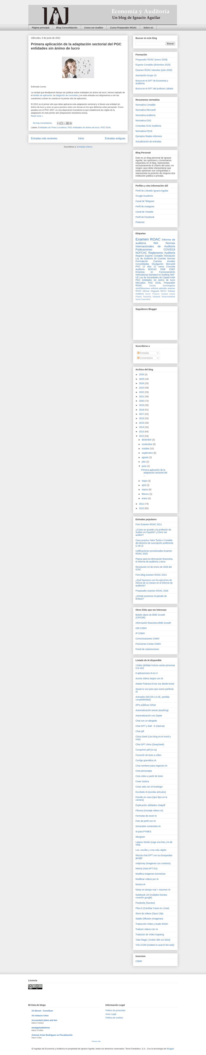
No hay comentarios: (43, 123)
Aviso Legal (110, 1014)
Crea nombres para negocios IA (151, 765)
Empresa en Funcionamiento (155, 272)
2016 (142, 418)
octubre (146, 448)
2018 (142, 409)
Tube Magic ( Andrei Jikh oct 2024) (153, 940)
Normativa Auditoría (145, 115)
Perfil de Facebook (145, 217)
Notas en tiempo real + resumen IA (153, 889)
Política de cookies (114, 1017)
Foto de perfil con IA (146, 821)
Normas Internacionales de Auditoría (155, 245)
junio (144, 466)
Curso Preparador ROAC (123, 27)
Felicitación (169, 255)
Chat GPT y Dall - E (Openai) (150, 726)
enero (145, 498)
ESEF (172, 269)
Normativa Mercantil (145, 110)
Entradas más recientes (44, 138)
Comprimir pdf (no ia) (146, 749)
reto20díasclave (143, 288)
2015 (142, 423)
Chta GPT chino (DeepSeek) (150, 744)
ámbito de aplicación (42, 95)
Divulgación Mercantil (163, 264)
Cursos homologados (162, 286)
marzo (145, 489)
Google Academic (144, 196)
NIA (156, 243)
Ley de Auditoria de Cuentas (151, 258)
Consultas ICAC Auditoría (148, 126)
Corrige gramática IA (146, 760)
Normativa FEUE (144, 131)
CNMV (139, 961)
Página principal (40, 27)
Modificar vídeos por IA (147, 879)
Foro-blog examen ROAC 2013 (151, 575)
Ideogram (140, 837)
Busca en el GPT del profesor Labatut (154, 88)
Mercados (140, 282)
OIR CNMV (141, 628)
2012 (142, 436)
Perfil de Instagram (145, 206)
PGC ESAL (106, 127)
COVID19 (169, 249)
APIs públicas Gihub (146, 705)
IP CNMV (140, 633)
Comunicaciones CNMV (147, 638)
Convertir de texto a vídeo (148, 755)
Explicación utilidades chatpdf (150, 805)
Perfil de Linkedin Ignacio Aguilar (152, 190)
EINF (163, 269)
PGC (138, 266)
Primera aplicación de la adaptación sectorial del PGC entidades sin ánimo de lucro (76, 46)
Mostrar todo (96, 1041)
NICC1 (163, 291)
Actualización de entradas (148, 141)
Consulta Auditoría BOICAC (155, 268)
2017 (142, 414)
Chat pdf (140, 731)
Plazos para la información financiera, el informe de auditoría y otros (154, 560)
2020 (142, 401)
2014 (142, 427)
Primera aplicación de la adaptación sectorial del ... (154, 473)
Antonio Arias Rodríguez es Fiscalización (52, 1035)
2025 (142, 379)
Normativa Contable (145, 104)
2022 (142, 392)
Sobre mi (148, 27)
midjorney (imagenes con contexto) (153, 863)
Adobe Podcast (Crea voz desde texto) (155, 683)
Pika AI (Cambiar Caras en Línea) (152, 908)
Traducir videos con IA (147, 929)
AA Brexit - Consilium (42, 1011)
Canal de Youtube (144, 211)
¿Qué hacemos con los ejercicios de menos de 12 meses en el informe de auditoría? (154, 583)
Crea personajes (144, 771)
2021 (142, 396)
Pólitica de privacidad (115, 1010)
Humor (148, 294)
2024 (142, 383)
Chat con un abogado (146, 720)
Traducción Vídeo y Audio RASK (152, 924)
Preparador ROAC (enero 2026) (151, 59)
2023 (142, 387)
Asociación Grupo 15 (146, 75)
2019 (142, 405)
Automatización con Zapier (149, 715)
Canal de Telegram (145, 201)
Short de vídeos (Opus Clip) (149, 913)
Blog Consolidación (66, 27)
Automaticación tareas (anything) (152, 710)
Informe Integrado (151, 291)
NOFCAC (141, 252)
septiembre (147, 453)
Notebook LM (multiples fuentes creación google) (151, 896)
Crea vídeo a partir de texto (149, 776)
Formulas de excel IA (146, 816)
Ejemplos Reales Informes (149, 136)
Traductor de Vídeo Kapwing (150, 934)
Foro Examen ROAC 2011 (149, 524)
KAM (172, 277)
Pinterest (140, 222)
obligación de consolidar (67, 95)
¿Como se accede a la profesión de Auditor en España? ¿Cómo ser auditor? (153, 532)
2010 (142, 508)
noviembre (147, 444)
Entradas (143, 353)
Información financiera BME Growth (153, 623)
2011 (142, 504)
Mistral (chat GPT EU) (147, 868)
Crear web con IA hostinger (149, 786)
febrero (145, 494)
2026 (142, 374)
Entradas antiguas (115, 138)
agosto (145, 457)
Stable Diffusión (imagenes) (149, 918)
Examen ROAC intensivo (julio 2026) (154, 70)
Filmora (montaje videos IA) (149, 810)
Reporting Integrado (151, 297)
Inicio (81, 138)
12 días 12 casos (153, 266)
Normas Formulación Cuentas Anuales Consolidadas (155, 261)
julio (144, 461)
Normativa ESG (143, 120)
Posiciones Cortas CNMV (148, 644)
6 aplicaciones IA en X (147, 673)
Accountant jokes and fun (44, 1020)
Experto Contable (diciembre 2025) (153, 64)
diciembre (147, 439)
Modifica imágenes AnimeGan (150, 873)
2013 (142, 431)
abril (144, 485)
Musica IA (140, 884)
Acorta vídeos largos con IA (149, 678)
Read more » (37, 116)
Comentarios (145, 358)
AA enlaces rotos (40, 1015)
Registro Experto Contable (149, 255)
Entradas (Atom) (84, 147)
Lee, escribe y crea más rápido (151, 850)
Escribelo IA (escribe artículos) (151, 792)
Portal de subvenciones (147, 649)
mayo (145, 481)
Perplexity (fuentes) (145, 903)
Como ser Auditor (93, 27)
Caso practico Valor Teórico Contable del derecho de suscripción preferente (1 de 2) (154, 543)
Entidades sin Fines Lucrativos (52, 127)
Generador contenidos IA (148, 826)
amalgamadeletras (41, 1027)
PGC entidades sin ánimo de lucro (83, 127)
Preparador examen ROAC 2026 (152, 590)
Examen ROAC (148, 239)
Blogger (170, 1048)
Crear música (142, 781)
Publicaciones (144, 249)
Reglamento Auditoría (161, 252)
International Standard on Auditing (152, 274)
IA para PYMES (143, 831)
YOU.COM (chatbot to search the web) (155, 945)
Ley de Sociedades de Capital (154, 277)
